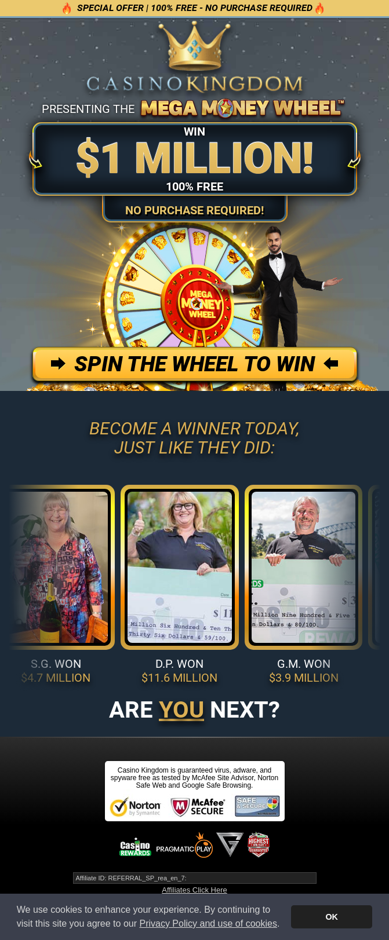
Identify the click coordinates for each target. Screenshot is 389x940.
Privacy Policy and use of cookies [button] (208, 923)
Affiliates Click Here (194, 890)
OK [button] (331, 916)
